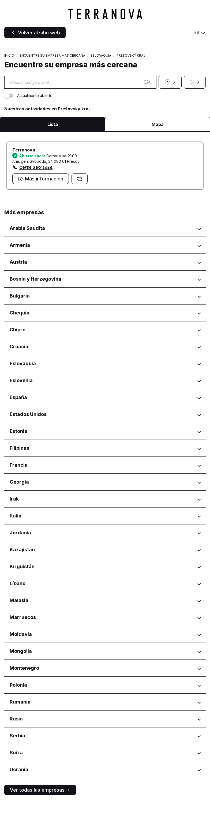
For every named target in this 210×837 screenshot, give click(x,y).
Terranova (23, 184)
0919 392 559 (35, 201)
